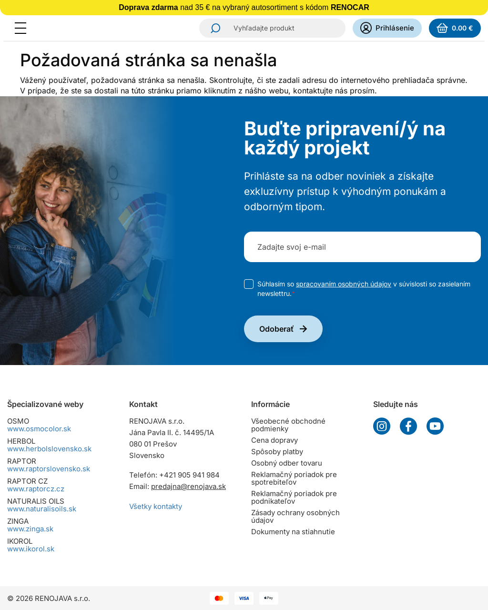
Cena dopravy (274, 440)
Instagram (381, 426)
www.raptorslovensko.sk (48, 468)
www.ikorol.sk (30, 548)
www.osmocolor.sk (39, 428)
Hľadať (212, 28)
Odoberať (276, 329)
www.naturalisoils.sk (41, 508)
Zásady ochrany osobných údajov (295, 516)
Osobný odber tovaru (286, 463)
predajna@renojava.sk (188, 486)
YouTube (435, 426)
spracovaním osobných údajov (343, 284)
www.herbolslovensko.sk (49, 448)
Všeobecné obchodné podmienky (288, 425)
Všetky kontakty (155, 506)
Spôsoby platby (277, 451)
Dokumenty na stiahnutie (293, 531)
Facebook (408, 426)
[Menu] (23, 28)
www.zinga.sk (30, 528)
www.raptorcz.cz (35, 488)
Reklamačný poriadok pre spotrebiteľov (294, 478)
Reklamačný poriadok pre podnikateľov (294, 497)
